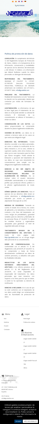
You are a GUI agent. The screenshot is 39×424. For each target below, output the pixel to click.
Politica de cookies (29, 322)
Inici (5, 318)
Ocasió (6, 326)
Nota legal (27, 318)
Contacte (7, 329)
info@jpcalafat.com (22, 90)
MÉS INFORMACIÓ (30, 421)
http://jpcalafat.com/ (11, 237)
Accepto (18, 421)
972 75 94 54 (20, 5)
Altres (25, 368)
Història (6, 322)
